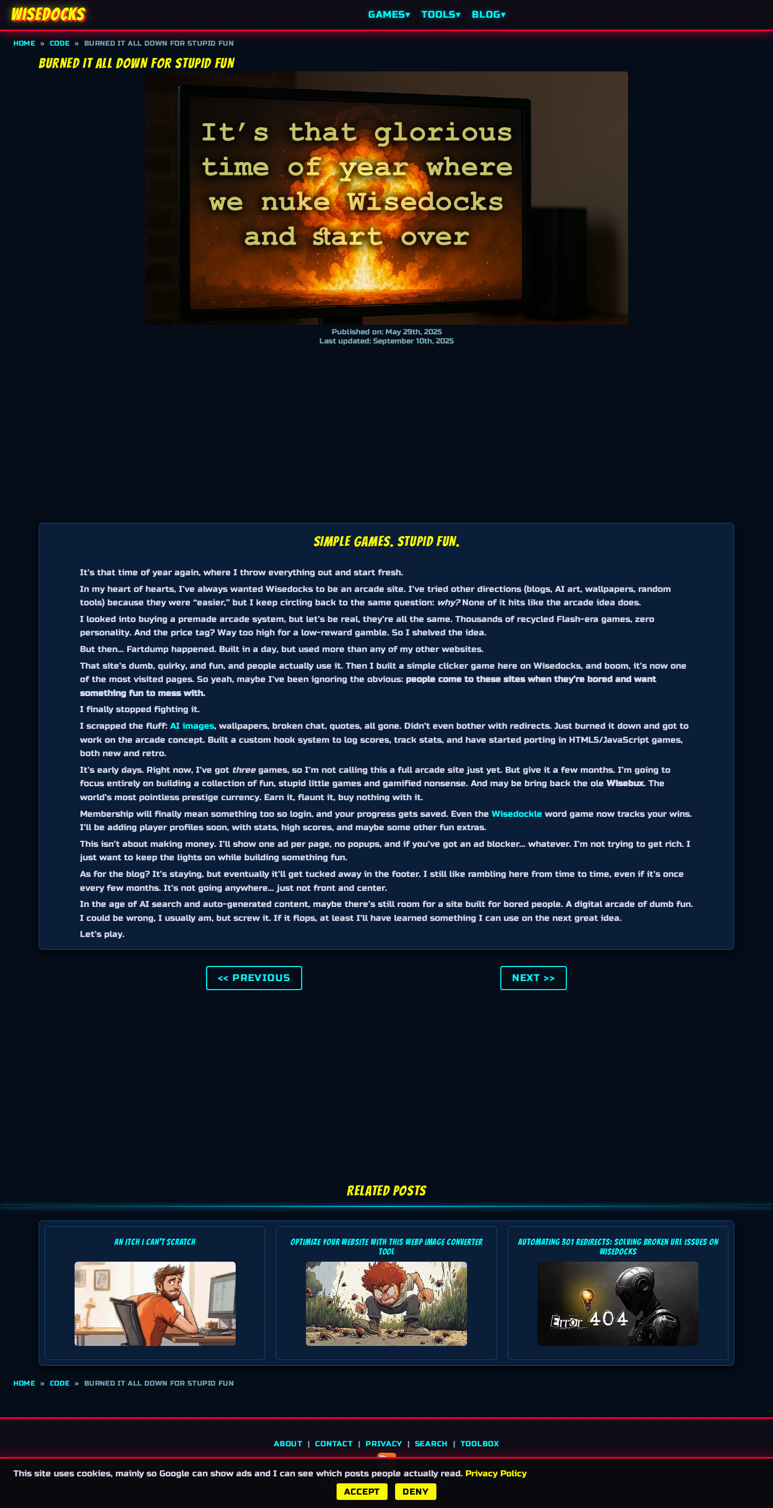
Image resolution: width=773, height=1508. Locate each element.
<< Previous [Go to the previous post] (254, 978)
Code (60, 43)
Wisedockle (517, 814)
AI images (192, 726)
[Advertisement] (386, 431)
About (288, 1443)
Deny (415, 1492)
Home (24, 43)
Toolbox (480, 1443)
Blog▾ (489, 14)
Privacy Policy (496, 1473)
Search (431, 1443)
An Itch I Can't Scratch (154, 1242)
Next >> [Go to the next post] (533, 978)
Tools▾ (441, 14)
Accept (362, 1492)
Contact (334, 1443)
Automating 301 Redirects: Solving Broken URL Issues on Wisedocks (618, 1247)
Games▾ (389, 14)
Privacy (384, 1443)
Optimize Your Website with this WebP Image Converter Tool (386, 1247)
